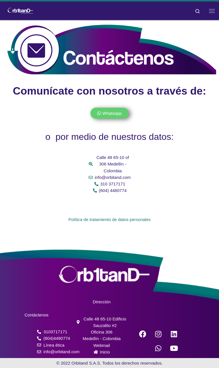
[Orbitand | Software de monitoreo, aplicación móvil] (20, 10)
